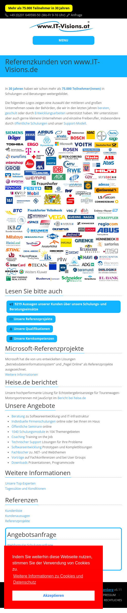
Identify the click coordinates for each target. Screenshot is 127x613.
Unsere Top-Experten (20, 483)
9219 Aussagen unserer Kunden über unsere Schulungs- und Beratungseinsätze (58, 306)
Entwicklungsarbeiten (50, 113)
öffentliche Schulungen (30, 123)
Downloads (20, 462)
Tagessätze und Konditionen (25, 488)
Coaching (18, 437)
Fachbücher (20, 452)
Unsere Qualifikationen (30, 329)
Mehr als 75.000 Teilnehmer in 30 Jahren (38, 8)
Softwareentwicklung (27, 447)
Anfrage (76, 15)
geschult (11, 113)
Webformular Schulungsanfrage (30, 545)
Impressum (108, 595)
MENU (63, 40)
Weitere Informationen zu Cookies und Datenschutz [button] (48, 579)
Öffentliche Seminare (27, 426)
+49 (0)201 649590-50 (25, 15)
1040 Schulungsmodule (29, 432)
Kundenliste (13, 511)
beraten (103, 108)
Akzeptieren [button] (53, 595)
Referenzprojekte (17, 521)
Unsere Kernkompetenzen (32, 338)
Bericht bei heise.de (72, 398)
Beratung (18, 416)
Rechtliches (113, 600)
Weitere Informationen (21, 374)
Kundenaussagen (17, 516)
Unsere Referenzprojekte (31, 319)
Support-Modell (74, 123)
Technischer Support (26, 442)
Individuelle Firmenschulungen (34, 421)
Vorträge (18, 457)
